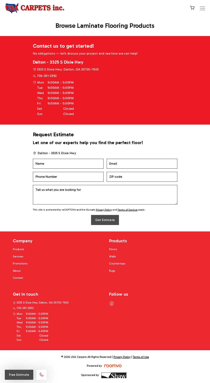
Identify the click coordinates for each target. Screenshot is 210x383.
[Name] (68, 164)
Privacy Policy (104, 209)
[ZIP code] (142, 177)
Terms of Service (128, 209)
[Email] (142, 164)
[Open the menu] (202, 8)
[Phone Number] (68, 177)
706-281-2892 (47, 76)
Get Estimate (105, 220)
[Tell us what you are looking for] (105, 194)
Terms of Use (141, 357)
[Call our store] (42, 375)
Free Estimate (19, 375)
